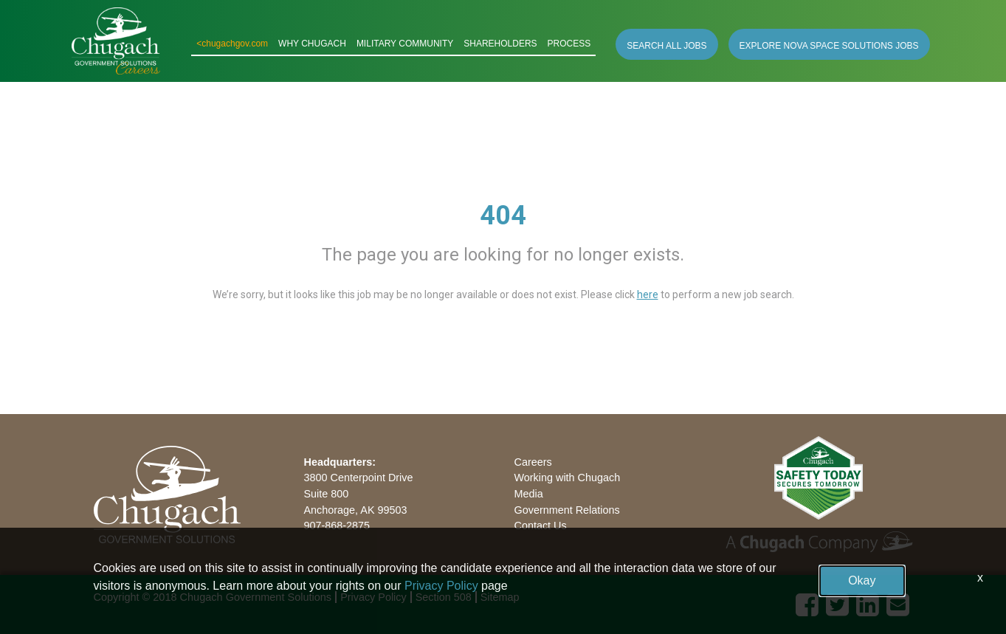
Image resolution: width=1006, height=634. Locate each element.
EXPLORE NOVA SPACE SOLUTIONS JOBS (829, 46)
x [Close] (980, 577)
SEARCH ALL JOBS (666, 46)
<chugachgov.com (232, 43)
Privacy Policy (441, 585)
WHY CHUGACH (312, 43)
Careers (533, 462)
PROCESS (569, 43)
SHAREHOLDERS (500, 43)
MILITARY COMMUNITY (404, 43)
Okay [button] (861, 580)
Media (528, 494)
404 (503, 215)
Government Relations (567, 510)
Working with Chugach (567, 477)
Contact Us (540, 525)
